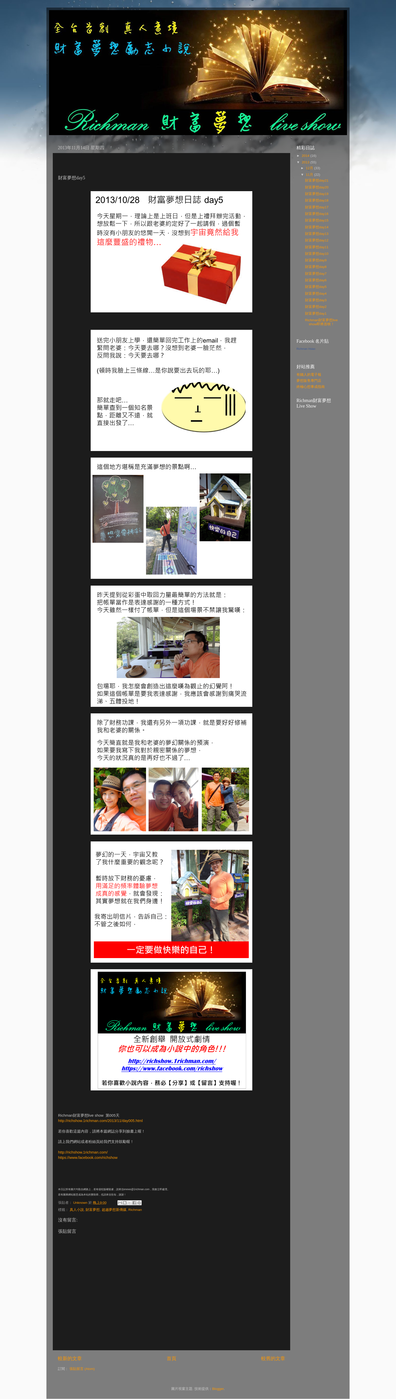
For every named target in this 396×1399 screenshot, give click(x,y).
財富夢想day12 (317, 240)
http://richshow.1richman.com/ (83, 1152)
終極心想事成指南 (310, 387)
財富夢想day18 (317, 200)
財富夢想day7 (316, 274)
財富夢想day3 (316, 300)
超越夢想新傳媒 (114, 1210)
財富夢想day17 (317, 207)
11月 (310, 175)
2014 (306, 156)
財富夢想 (93, 1210)
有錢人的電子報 (308, 375)
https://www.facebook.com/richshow (87, 1158)
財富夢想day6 (316, 280)
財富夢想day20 (317, 187)
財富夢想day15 (317, 220)
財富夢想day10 (317, 254)
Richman (135, 1210)
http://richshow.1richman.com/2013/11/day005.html (100, 1121)
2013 (306, 162)
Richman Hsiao (305, 348)
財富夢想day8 (316, 267)
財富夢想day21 (317, 180)
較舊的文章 (273, 1358)
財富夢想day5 (316, 287)
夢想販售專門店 (308, 381)
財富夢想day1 (316, 313)
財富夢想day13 (317, 234)
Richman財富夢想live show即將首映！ (321, 322)
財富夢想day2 (316, 307)
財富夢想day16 (317, 214)
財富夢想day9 (316, 260)
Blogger (218, 1389)
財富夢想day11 (317, 247)
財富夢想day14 (317, 227)
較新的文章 (70, 1358)
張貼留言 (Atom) (82, 1369)
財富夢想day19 (317, 194)
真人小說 (77, 1210)
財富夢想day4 (316, 293)
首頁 (171, 1358)
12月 (310, 168)
